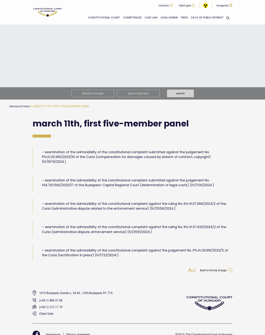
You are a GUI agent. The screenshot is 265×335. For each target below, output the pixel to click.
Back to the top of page (212, 270)
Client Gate (43, 314)
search (180, 93)
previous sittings (22, 106)
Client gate (187, 6)
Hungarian (224, 6)
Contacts (165, 6)
